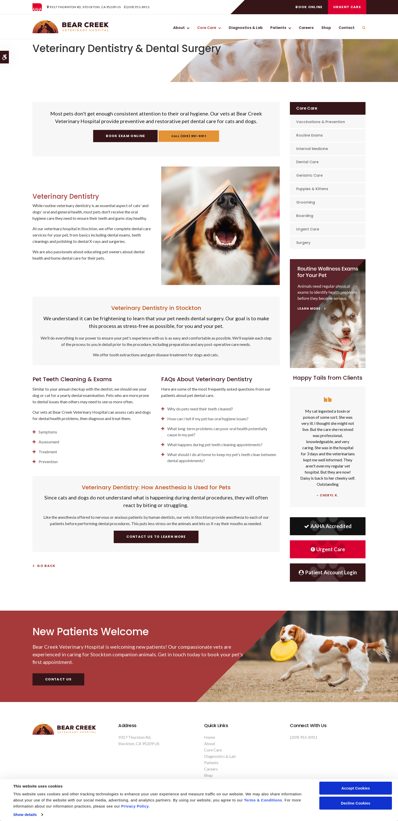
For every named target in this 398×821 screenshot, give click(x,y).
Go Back (46, 565)
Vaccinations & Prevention (320, 121)
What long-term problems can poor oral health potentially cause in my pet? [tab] (217, 431)
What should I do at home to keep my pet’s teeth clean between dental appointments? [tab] (221, 457)
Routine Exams (309, 135)
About (179, 27)
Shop (326, 27)
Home (209, 737)
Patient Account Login (328, 572)
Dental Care (307, 161)
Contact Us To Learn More (156, 536)
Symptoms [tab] (48, 431)
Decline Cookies (355, 803)
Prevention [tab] (48, 461)
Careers (306, 27)
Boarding (304, 215)
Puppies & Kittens (312, 188)
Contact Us (58, 679)
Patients (278, 27)
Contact (347, 27)
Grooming (305, 202)
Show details (25, 814)
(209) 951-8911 (138, 7)
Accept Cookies (355, 788)
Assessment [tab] (49, 441)
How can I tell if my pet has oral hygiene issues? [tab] (207, 418)
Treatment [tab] (48, 451)
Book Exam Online (122, 135)
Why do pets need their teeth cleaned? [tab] (200, 408)
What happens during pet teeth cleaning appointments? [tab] (214, 444)
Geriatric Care (309, 175)
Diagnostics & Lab (246, 27)
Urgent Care (346, 7)
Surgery (303, 242)
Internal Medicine (312, 148)
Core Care (206, 27)
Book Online (308, 7)
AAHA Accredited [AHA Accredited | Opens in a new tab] (328, 526)
